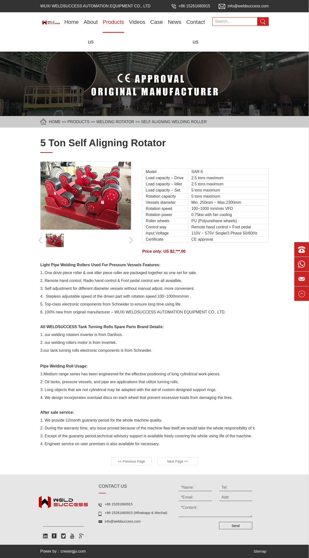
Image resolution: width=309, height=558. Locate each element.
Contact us (195, 32)
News (174, 22)
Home (71, 22)
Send (236, 526)
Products (113, 22)
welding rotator (115, 122)
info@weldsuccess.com (244, 6)
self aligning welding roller (174, 122)
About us (91, 32)
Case (156, 22)
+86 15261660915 (191, 6)
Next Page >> (177, 461)
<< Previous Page (131, 461)
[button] (131, 240)
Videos (137, 22)
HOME (55, 122)
